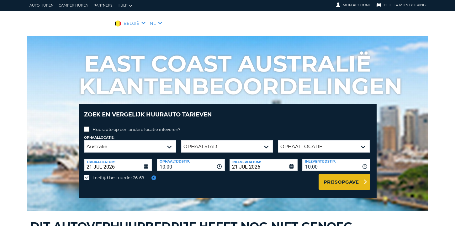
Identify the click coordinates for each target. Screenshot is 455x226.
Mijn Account (353, 5)
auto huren (41, 5)
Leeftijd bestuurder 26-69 (118, 172)
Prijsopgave (341, 177)
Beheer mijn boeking (401, 5)
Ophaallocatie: (99, 133)
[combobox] (190, 160)
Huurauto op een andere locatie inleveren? (136, 124)
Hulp (125, 5)
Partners (103, 5)
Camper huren (73, 5)
